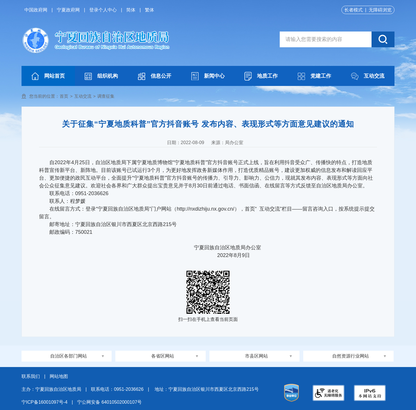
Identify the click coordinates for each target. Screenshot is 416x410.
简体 (130, 9)
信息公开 (154, 76)
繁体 (149, 9)
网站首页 (48, 76)
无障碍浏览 (380, 9)
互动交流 (367, 76)
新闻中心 (208, 76)
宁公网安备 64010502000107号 (109, 402)
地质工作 (261, 76)
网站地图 (59, 376)
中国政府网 (35, 9)
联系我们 (31, 376)
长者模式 (353, 9)
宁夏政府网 (68, 9)
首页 (64, 96)
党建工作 (314, 76)
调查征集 (105, 96)
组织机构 (101, 76)
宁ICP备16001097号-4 (44, 402)
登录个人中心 (103, 9)
